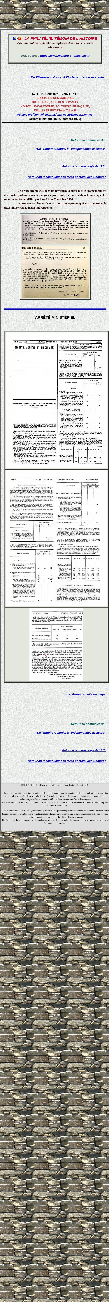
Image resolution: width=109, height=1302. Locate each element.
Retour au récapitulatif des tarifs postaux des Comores (67, 177)
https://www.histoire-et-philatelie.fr (64, 55)
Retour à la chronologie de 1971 (84, 166)
